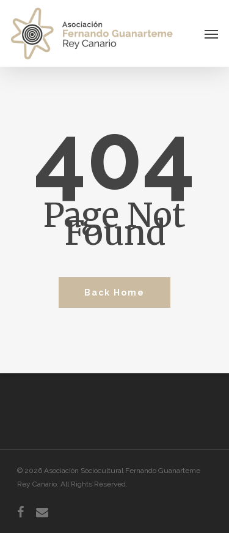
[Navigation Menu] (211, 34)
